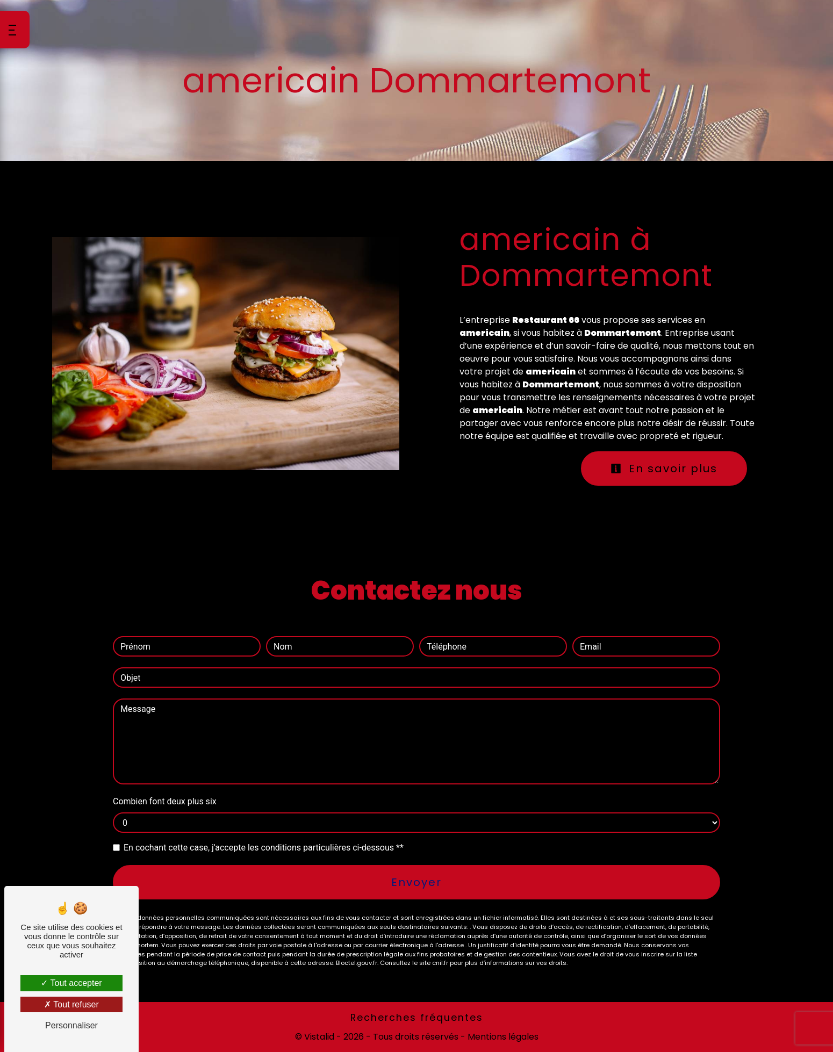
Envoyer (416, 882)
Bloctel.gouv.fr (356, 963)
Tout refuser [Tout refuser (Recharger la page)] (71, 1004)
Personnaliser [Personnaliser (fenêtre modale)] (71, 1025)
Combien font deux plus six (165, 801)
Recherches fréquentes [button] (416, 1017)
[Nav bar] (15, 29)
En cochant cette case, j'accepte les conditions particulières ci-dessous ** (264, 847)
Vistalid (319, 1037)
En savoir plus (664, 468)
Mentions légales (501, 1037)
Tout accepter (71, 983)
